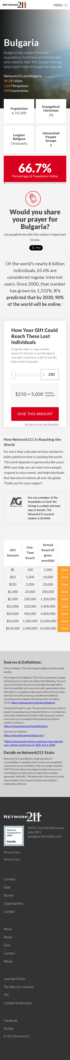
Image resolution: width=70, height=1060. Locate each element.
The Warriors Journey (19, 987)
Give (7, 945)
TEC (7, 995)
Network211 (15, 5)
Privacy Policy (12, 852)
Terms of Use (12, 859)
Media (8, 961)
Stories (9, 895)
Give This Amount (35, 414)
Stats (7, 887)
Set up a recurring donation (42, 424)
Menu (60, 5)
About (8, 937)
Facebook (10, 1020)
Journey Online (14, 979)
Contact (9, 911)
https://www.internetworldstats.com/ (23, 735)
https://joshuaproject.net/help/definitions (33, 702)
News (8, 929)
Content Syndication (18, 1003)
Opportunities (14, 903)
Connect (9, 879)
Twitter (9, 1029)
